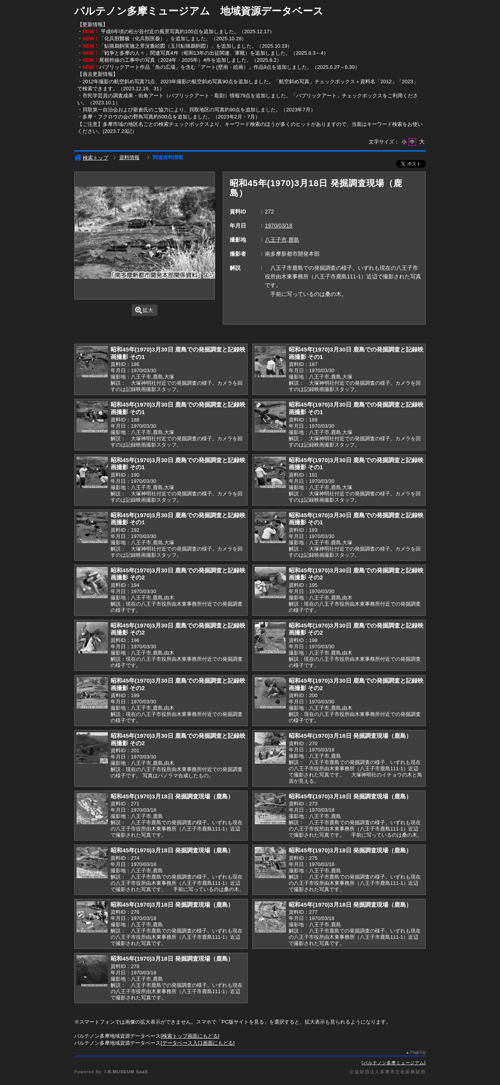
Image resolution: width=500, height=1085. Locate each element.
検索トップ (91, 158)
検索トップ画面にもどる (190, 1036)
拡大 (144, 310)
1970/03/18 (278, 225)
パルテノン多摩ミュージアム (393, 1062)
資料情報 (129, 157)
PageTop (418, 1052)
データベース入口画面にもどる (197, 1043)
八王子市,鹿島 (282, 240)
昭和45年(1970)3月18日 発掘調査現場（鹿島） (350, 735)
